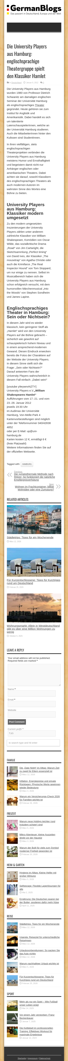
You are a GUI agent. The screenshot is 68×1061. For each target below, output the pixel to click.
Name (11, 689)
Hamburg (27, 464)
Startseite (22, 1058)
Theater (39, 105)
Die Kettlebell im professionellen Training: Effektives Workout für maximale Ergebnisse (36, 1031)
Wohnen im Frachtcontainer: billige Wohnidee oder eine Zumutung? (32, 487)
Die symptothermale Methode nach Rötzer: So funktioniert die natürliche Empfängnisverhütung (36, 475)
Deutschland (16, 83)
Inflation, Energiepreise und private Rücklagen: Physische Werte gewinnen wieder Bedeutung (40, 784)
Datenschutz (44, 1058)
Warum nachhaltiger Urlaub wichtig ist (39, 963)
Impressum (33, 1058)
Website (12, 710)
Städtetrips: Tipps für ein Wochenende (30, 537)
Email (11, 699)
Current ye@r (16, 729)
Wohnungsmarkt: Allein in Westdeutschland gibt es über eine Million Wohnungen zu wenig (33, 628)
